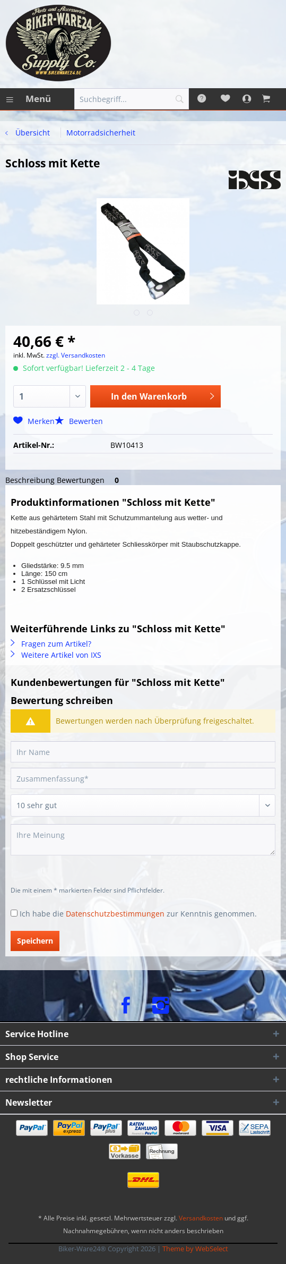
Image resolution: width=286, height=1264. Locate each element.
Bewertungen (90, 480)
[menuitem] (28, 98)
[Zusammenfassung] (143, 778)
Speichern (35, 941)
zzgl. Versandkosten (75, 355)
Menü (28, 97)
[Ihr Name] (143, 751)
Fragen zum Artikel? (51, 644)
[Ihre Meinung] (143, 839)
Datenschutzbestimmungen (115, 914)
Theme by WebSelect (195, 1248)
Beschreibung (30, 480)
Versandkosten (201, 1218)
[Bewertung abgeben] (143, 805)
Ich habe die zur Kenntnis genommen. (138, 914)
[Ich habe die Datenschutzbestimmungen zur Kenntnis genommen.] (14, 913)
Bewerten (79, 421)
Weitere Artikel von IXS (56, 655)
